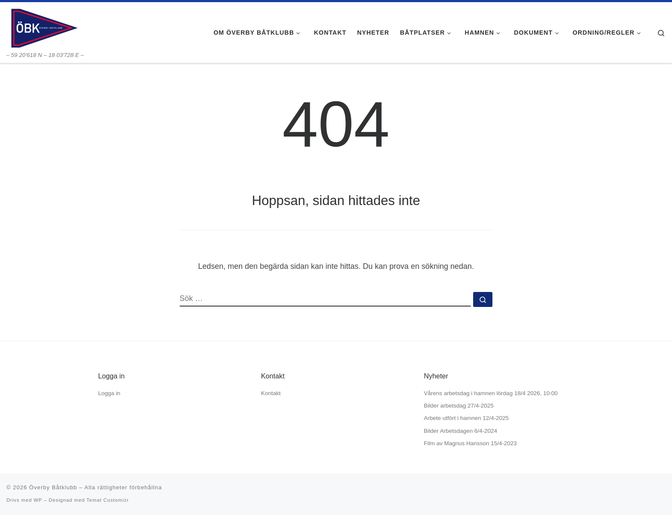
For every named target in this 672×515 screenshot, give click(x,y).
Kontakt (271, 393)
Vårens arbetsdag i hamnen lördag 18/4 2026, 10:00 (491, 393)
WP (37, 500)
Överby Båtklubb (53, 487)
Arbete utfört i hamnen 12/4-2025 (466, 418)
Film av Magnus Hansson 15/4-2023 (470, 443)
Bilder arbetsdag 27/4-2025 (459, 405)
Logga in (109, 393)
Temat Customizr (108, 500)
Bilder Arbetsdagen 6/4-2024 (460, 431)
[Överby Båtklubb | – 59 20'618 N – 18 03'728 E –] (43, 27)
